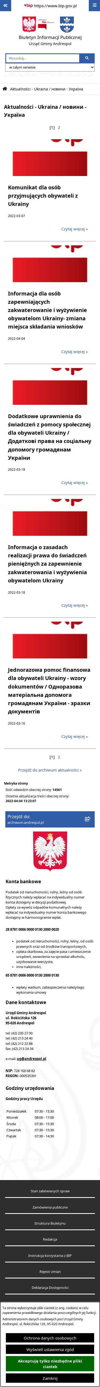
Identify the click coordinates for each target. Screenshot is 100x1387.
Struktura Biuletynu (50, 1223)
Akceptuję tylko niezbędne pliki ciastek (50, 1363)
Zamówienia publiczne (50, 1207)
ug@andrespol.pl (31, 1058)
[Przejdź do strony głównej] (50, 32)
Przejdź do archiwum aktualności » (50, 770)
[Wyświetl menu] (94, 5)
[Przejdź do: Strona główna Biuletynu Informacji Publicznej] (4, 89)
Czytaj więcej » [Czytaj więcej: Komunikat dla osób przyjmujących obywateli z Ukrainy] (74, 228)
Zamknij (50, 1378)
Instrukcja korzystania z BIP (50, 1255)
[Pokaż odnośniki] (5, 5)
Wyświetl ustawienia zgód (50, 1349)
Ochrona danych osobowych (50, 1338)
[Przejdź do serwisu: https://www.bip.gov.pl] (50, 5)
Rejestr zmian (50, 1271)
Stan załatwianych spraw (50, 1191)
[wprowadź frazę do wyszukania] (42, 58)
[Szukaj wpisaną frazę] (87, 58)
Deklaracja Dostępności (50, 1287)
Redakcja (50, 1239)
